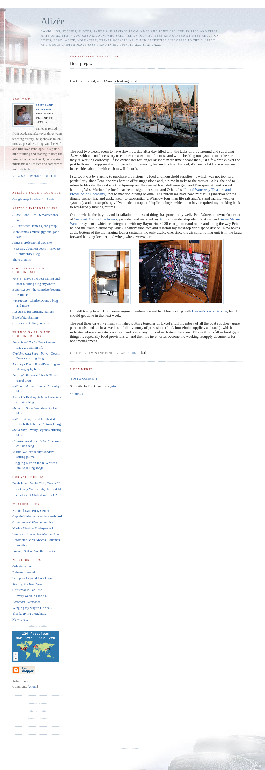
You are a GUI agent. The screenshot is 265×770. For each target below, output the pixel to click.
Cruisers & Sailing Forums (30, 323)
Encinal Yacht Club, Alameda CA (35, 495)
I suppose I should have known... (34, 578)
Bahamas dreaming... (26, 572)
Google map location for (33, 199)
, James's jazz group (34, 226)
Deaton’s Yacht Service (209, 311)
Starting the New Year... (28, 584)
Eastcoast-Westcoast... (27, 602)
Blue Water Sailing (25, 317)
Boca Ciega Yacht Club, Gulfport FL (37, 489)
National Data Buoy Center (30, 511)
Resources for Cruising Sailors (33, 311)
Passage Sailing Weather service (34, 551)
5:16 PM (132, 353)
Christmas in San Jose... (28, 590)
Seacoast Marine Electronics (95, 219)
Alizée (53, 21)
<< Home (76, 393)
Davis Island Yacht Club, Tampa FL (36, 483)
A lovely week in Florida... (30, 596)
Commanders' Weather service (32, 522)
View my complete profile (34, 176)
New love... (20, 619)
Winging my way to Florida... (32, 608)
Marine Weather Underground (32, 528)
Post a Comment (84, 378)
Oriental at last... (23, 566)
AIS (162, 219)
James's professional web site (32, 242)
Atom (115, 386)
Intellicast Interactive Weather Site (35, 534)
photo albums (21, 259)
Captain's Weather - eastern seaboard (37, 516)
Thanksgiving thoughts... (29, 613)
